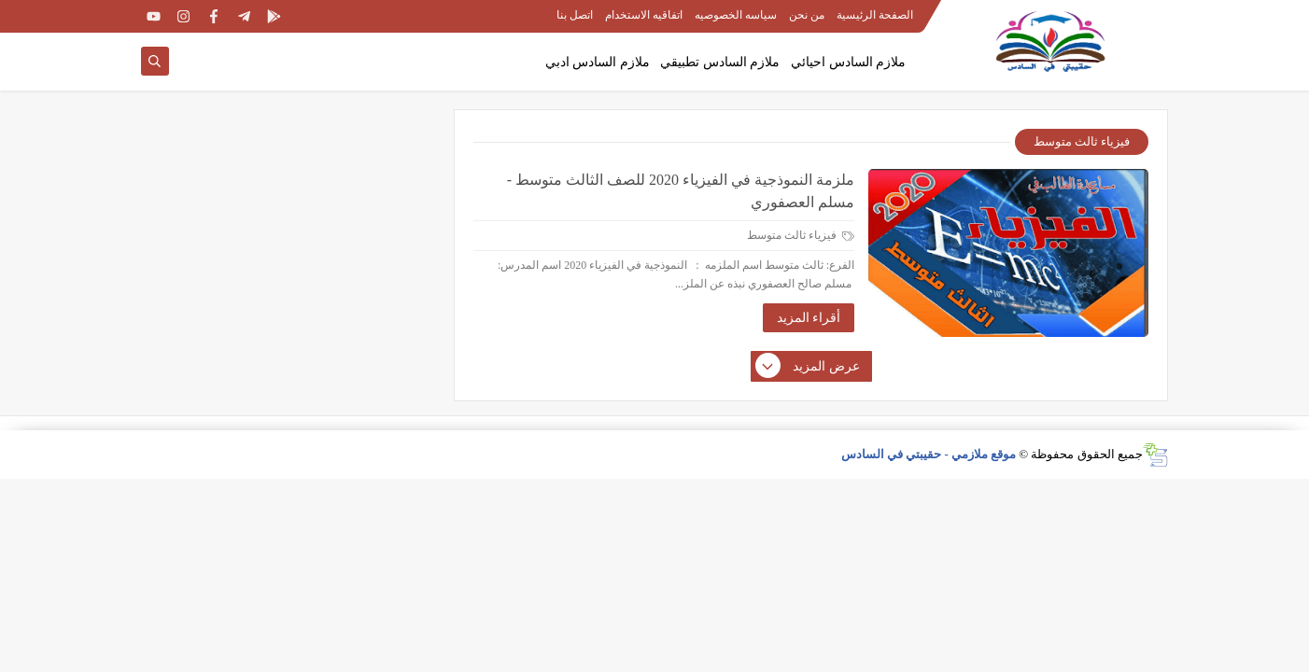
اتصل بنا (574, 14)
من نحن (806, 14)
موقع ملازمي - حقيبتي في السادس (929, 454)
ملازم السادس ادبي (597, 62)
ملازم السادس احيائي (848, 62)
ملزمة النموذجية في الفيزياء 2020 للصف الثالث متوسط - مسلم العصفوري (680, 191)
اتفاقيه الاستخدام (644, 14)
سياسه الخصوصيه (736, 14)
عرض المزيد (808, 367)
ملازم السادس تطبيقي (720, 62)
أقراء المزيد (809, 318)
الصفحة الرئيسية (875, 14)
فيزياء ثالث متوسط (800, 235)
